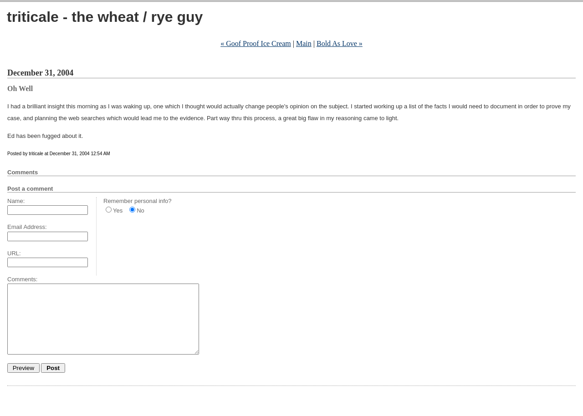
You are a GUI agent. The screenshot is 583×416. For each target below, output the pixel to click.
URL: (14, 253)
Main (304, 43)
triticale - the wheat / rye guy (105, 17)
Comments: (22, 279)
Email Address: (27, 226)
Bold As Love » (340, 43)
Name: (16, 201)
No (140, 210)
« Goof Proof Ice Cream (255, 43)
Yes (118, 210)
